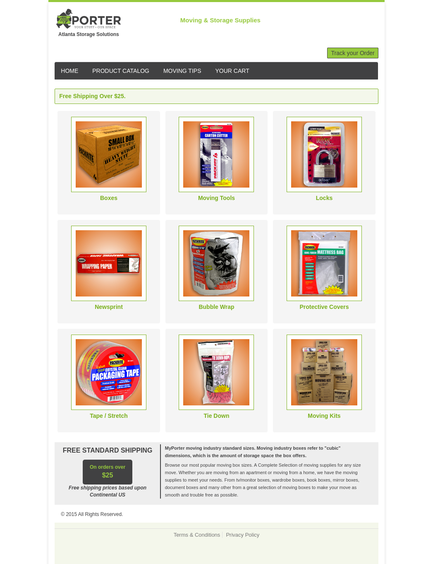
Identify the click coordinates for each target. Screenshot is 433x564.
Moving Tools (216, 198)
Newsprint (109, 307)
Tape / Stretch (109, 415)
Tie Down (217, 415)
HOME (69, 70)
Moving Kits (324, 415)
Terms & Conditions (197, 535)
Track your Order (352, 53)
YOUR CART (232, 70)
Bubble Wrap (216, 307)
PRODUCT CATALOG (120, 70)
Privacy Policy (242, 535)
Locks (324, 198)
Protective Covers (324, 307)
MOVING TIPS (182, 70)
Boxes (108, 198)
